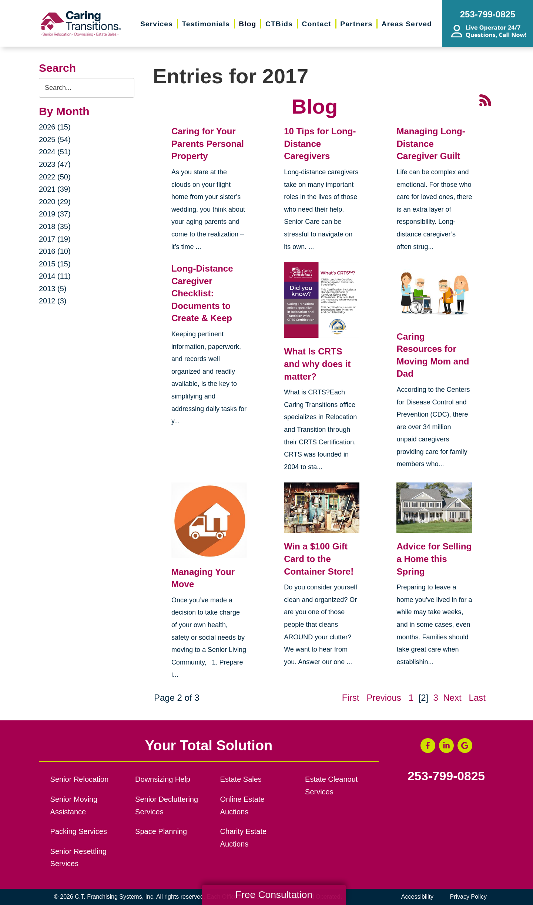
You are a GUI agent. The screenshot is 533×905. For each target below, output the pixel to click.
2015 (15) (55, 264)
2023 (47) (55, 164)
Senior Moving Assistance (74, 805)
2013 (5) (53, 289)
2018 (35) (55, 226)
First (350, 698)
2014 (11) (55, 276)
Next (452, 698)
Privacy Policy (468, 897)
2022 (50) (55, 177)
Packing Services (78, 831)
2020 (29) (55, 202)
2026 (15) (55, 127)
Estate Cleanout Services (331, 785)
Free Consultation (273, 894)
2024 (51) (55, 152)
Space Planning (161, 831)
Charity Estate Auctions (243, 837)
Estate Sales (241, 779)
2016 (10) (55, 251)
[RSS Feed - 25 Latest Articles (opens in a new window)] (485, 99)
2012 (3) (53, 301)
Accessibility (417, 897)
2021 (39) (55, 189)
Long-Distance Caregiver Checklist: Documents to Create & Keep (202, 293)
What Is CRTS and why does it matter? (317, 363)
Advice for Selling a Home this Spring (434, 558)
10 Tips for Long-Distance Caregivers (320, 143)
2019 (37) (55, 214)
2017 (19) (55, 239)
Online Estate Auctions (242, 805)
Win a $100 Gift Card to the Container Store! (318, 558)
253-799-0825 (446, 776)
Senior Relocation (79, 779)
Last (477, 698)
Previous (383, 698)
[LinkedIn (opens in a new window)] (446, 745)
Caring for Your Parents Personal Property (207, 143)
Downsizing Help (162, 779)
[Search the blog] (86, 88)
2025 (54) (55, 139)
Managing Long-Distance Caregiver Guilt (430, 143)
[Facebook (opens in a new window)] (427, 745)
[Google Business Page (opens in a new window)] (464, 745)
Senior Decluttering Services (166, 805)
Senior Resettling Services (78, 857)
